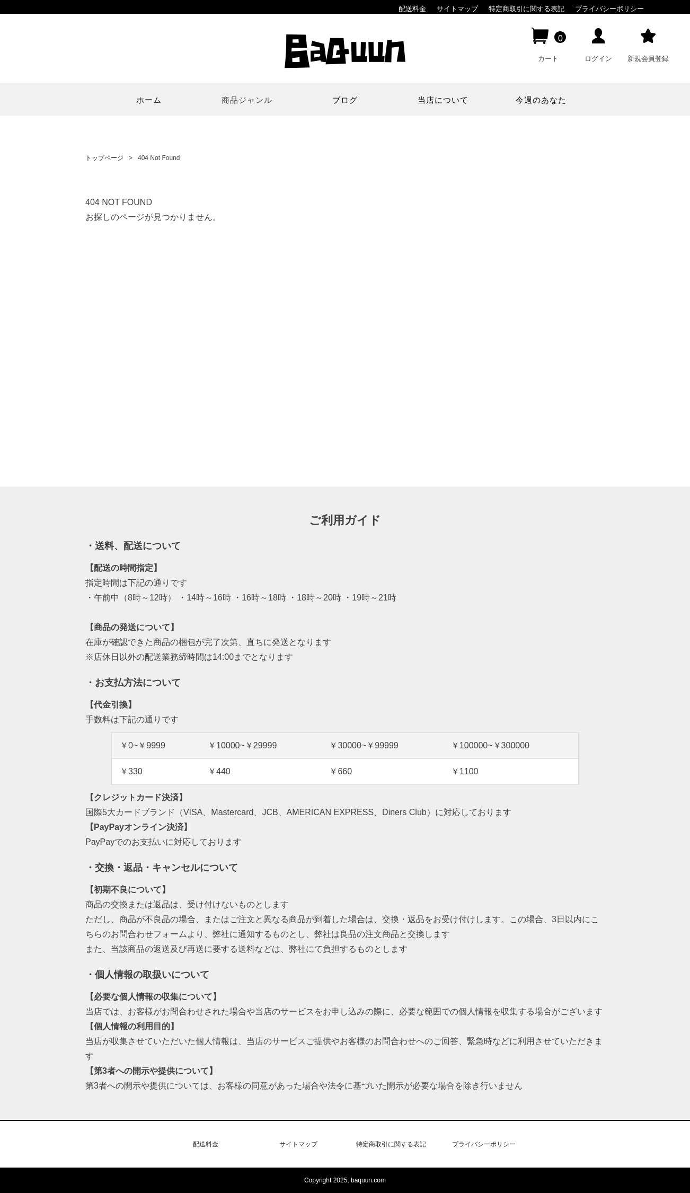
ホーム (149, 99)
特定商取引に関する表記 (526, 9)
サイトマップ (457, 9)
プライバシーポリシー (609, 9)
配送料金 (412, 9)
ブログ (345, 99)
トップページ (104, 158)
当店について (443, 99)
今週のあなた (541, 99)
